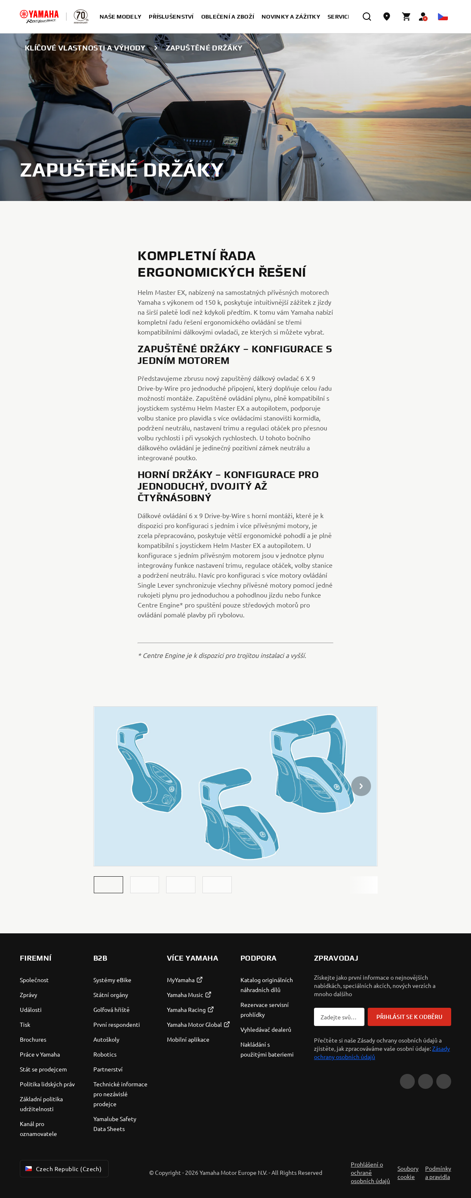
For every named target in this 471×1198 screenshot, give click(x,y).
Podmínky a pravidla (438, 1172)
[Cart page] (407, 17)
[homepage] (39, 16)
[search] (367, 16)
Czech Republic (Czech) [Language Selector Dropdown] (63, 1169)
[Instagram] (443, 1081)
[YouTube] (407, 1081)
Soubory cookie (408, 1172)
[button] (108, 884)
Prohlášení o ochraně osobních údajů (370, 1172)
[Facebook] (425, 1081)
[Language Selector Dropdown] (443, 16)
